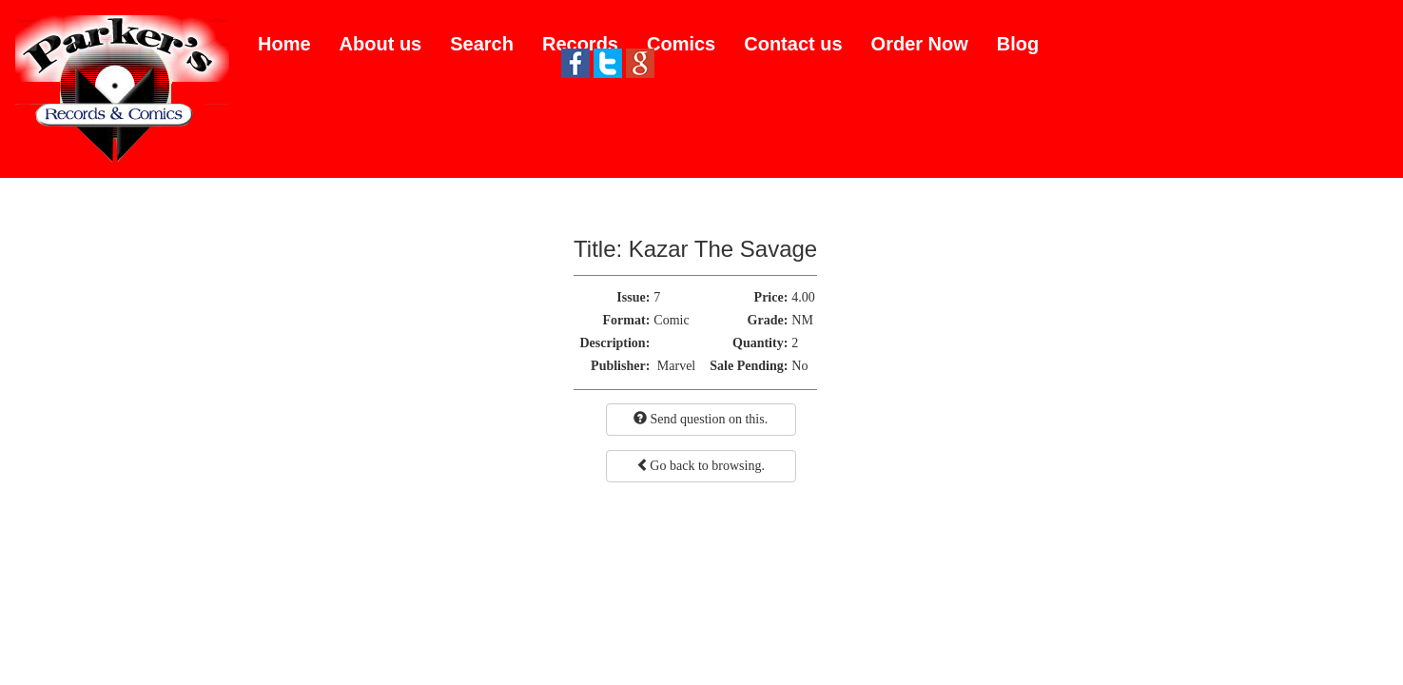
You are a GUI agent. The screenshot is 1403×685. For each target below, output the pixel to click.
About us (381, 43)
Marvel (676, 366)
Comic (671, 320)
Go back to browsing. (700, 465)
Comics (681, 43)
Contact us (793, 43)
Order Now (919, 43)
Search (482, 43)
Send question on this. (700, 418)
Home (284, 43)
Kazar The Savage (723, 249)
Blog (1018, 43)
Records (580, 43)
